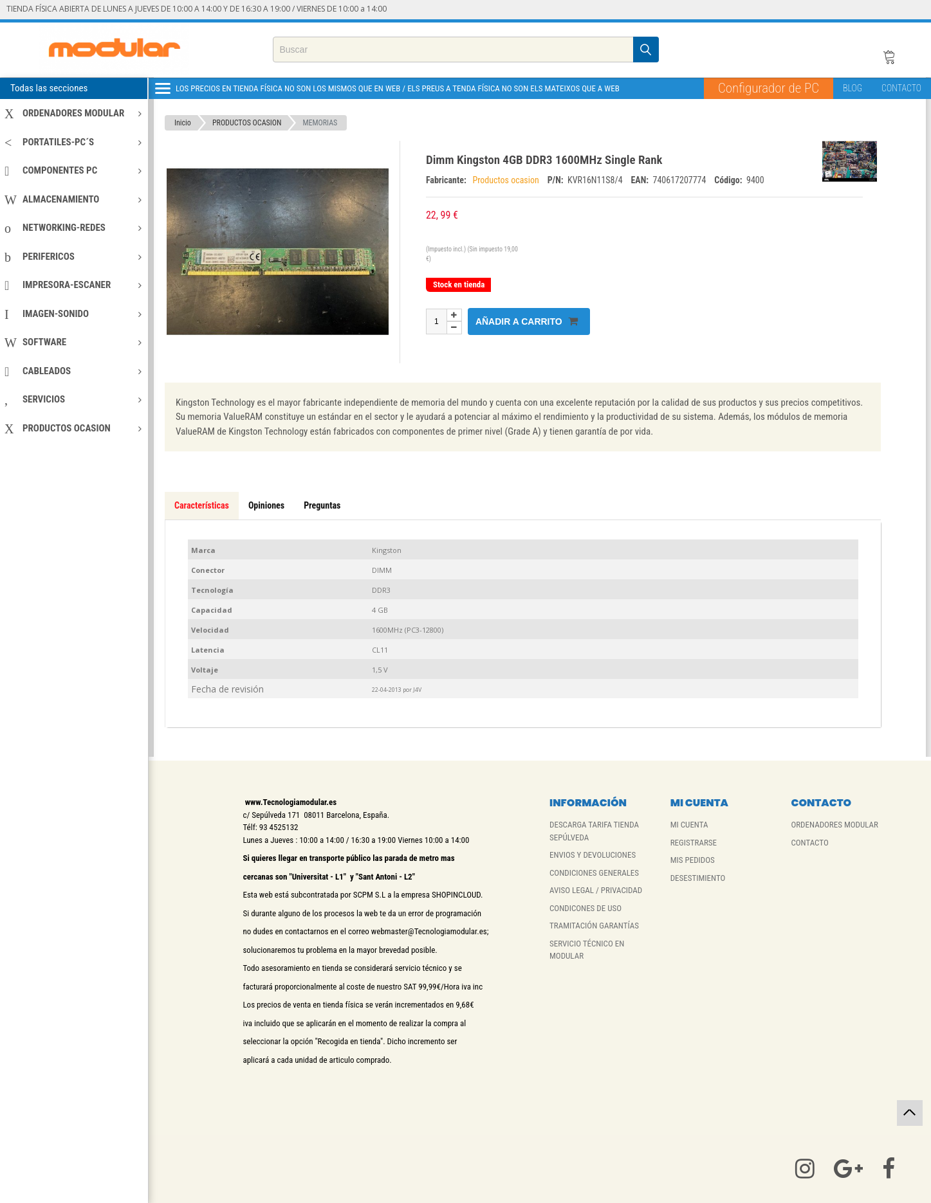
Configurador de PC (768, 88)
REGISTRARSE (693, 842)
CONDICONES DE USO (585, 908)
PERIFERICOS (73, 256)
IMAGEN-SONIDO (73, 314)
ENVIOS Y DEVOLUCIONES (592, 855)
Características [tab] (201, 505)
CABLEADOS (73, 371)
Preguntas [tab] (322, 505)
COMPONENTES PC (73, 170)
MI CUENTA (689, 824)
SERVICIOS (73, 399)
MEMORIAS (319, 122)
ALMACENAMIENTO (73, 199)
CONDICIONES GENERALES (594, 873)
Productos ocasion (506, 180)
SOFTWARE (73, 342)
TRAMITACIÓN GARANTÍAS (594, 925)
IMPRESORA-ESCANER (73, 285)
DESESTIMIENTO (698, 878)
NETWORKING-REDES (73, 228)
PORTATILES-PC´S (73, 142)
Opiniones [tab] (266, 505)
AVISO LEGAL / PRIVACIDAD (595, 890)
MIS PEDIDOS (692, 860)
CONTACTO (901, 88)
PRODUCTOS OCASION (73, 428)
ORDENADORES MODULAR (73, 113)
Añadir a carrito (526, 321)
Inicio (182, 122)
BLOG (852, 88)
